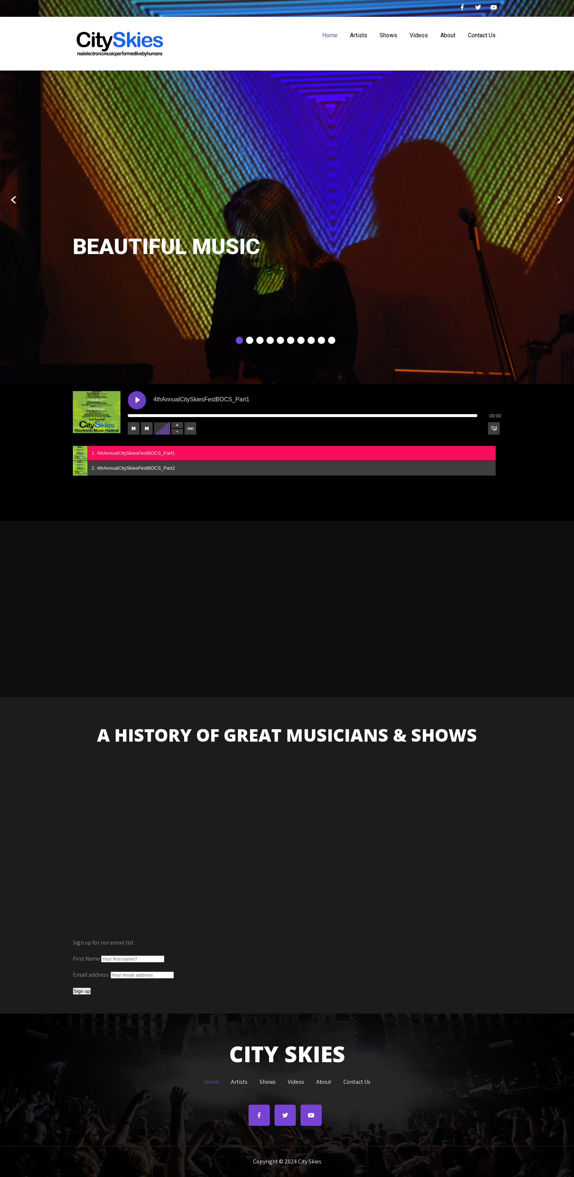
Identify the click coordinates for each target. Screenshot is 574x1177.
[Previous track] (133, 428)
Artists (358, 35)
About (447, 35)
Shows (388, 35)
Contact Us (482, 35)
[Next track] (147, 428)
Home (330, 35)
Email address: (92, 975)
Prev (14, 200)
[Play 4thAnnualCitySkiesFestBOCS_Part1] (137, 400)
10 (331, 340)
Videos (419, 35)
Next (560, 200)
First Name (86, 958)
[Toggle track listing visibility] (494, 428)
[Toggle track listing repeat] (190, 428)
